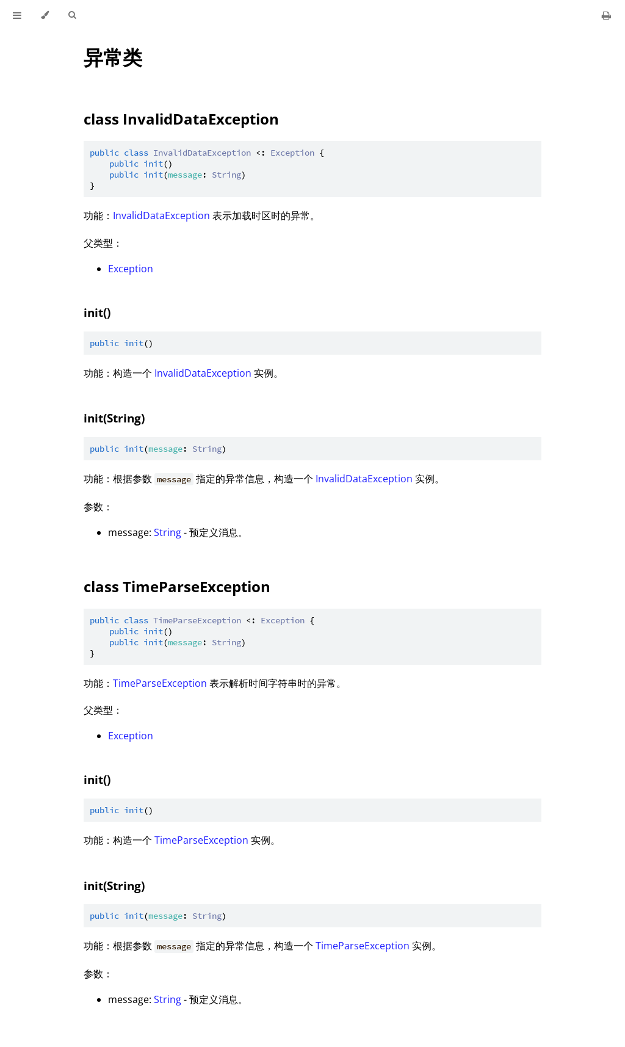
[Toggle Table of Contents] (17, 15)
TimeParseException (160, 683)
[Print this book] (606, 15)
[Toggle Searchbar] (72, 15)
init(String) (114, 418)
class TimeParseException (177, 586)
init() (97, 312)
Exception (130, 268)
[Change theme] (45, 15)
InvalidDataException (161, 215)
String (167, 532)
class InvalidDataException (181, 119)
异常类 (113, 57)
